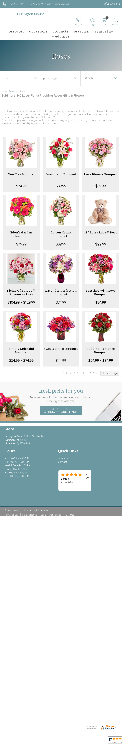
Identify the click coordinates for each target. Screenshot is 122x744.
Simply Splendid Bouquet (21, 350)
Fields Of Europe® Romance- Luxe (21, 292)
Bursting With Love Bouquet (101, 292)
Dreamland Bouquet (61, 174)
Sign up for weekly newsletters (61, 410)
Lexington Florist (30, 14)
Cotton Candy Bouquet (61, 234)
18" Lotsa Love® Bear (100, 232)
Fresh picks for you (61, 395)
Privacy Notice (29, 514)
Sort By (89, 77)
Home (4, 91)
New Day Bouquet (21, 174)
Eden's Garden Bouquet (21, 234)
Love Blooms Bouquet (100, 174)
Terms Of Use (11, 514)
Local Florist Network (51, 514)
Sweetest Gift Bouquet (61, 348)
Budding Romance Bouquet (101, 350)
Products (13, 91)
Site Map (70, 514)
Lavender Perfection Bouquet (61, 292)
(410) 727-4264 (15, 3)
